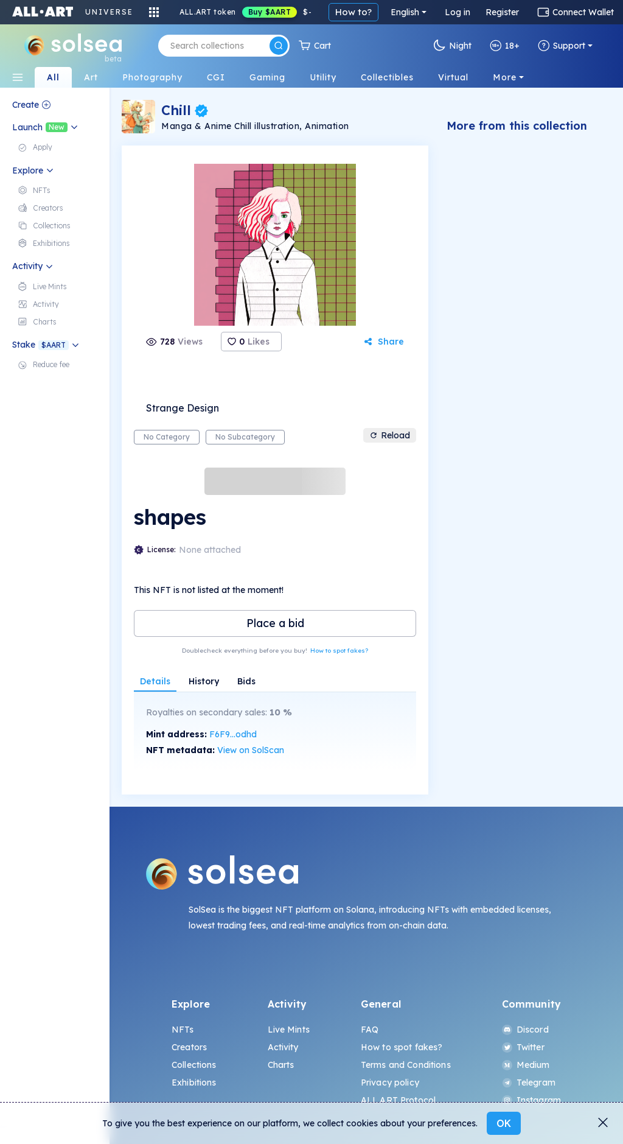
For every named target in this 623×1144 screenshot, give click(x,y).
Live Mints (289, 1029)
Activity (283, 1047)
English (405, 12)
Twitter (523, 1047)
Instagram (531, 1100)
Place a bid (275, 623)
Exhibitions (194, 1082)
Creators (189, 1047)
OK (503, 1123)
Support (561, 46)
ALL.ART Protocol (398, 1100)
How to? (353, 12)
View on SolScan (250, 750)
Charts (281, 1064)
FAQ (369, 1029)
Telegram (528, 1082)
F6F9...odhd (233, 734)
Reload (389, 435)
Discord (525, 1029)
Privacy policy (390, 1082)
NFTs (183, 1029)
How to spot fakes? (339, 650)
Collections (194, 1064)
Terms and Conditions (406, 1064)
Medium (526, 1065)
